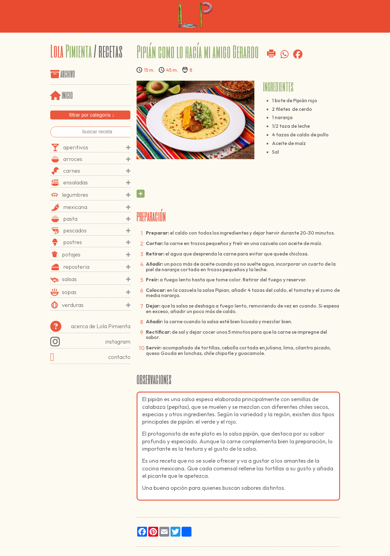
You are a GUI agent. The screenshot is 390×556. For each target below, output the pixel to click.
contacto (90, 357)
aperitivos (96, 147)
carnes (96, 170)
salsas (96, 279)
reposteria (96, 267)
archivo (67, 73)
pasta (96, 219)
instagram (90, 341)
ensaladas (96, 182)
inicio (61, 95)
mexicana (96, 207)
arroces (96, 159)
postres (96, 242)
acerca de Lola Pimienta (90, 326)
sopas (96, 292)
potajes (96, 254)
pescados (96, 230)
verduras (96, 305)
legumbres (96, 194)
